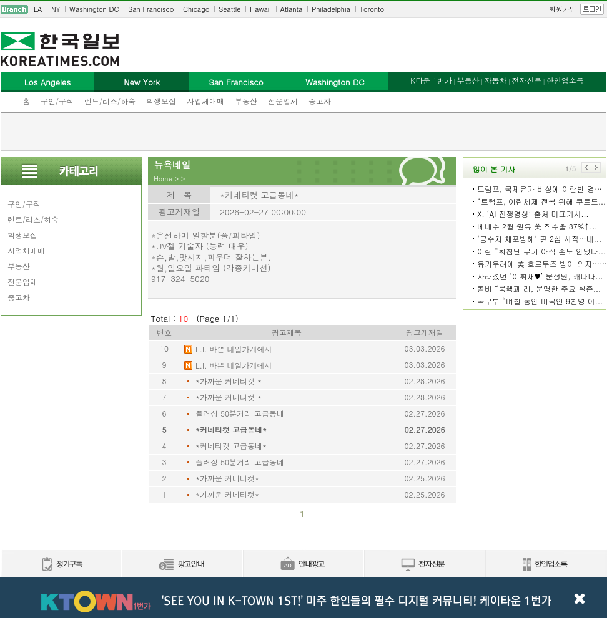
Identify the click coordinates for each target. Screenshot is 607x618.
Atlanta (291, 9)
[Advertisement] (303, 131)
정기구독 (61, 565)
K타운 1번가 (431, 80)
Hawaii (260, 9)
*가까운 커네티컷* (227, 478)
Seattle (229, 9)
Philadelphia (331, 9)
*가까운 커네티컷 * (228, 380)
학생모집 (161, 100)
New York (141, 82)
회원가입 (562, 9)
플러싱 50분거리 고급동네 (239, 413)
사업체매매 (205, 100)
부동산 (246, 100)
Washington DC (94, 9)
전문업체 (283, 100)
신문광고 (181, 565)
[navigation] (303, 9)
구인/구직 (57, 100)
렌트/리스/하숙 (110, 100)
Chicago (196, 9)
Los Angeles (47, 82)
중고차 (319, 100)
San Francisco (151, 9)
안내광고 (302, 565)
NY (55, 9)
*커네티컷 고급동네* (231, 429)
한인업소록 (565, 80)
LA (38, 9)
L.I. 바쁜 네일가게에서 (233, 349)
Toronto (372, 9)
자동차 (495, 80)
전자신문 (526, 80)
